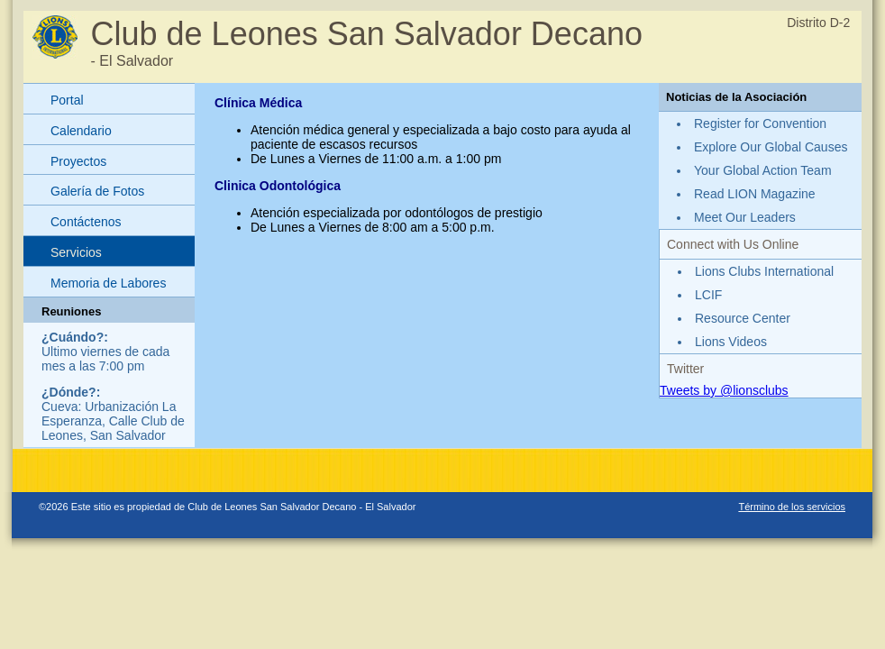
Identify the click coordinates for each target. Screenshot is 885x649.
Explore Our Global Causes (770, 147)
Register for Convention (760, 123)
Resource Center (742, 318)
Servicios (76, 252)
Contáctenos (86, 222)
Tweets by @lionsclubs (724, 390)
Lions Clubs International (764, 271)
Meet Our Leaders (745, 217)
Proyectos (78, 161)
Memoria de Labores (108, 283)
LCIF (708, 295)
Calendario (81, 130)
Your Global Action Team (763, 170)
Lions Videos (731, 341)
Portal (67, 100)
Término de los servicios (791, 506)
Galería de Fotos (97, 191)
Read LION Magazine (755, 194)
